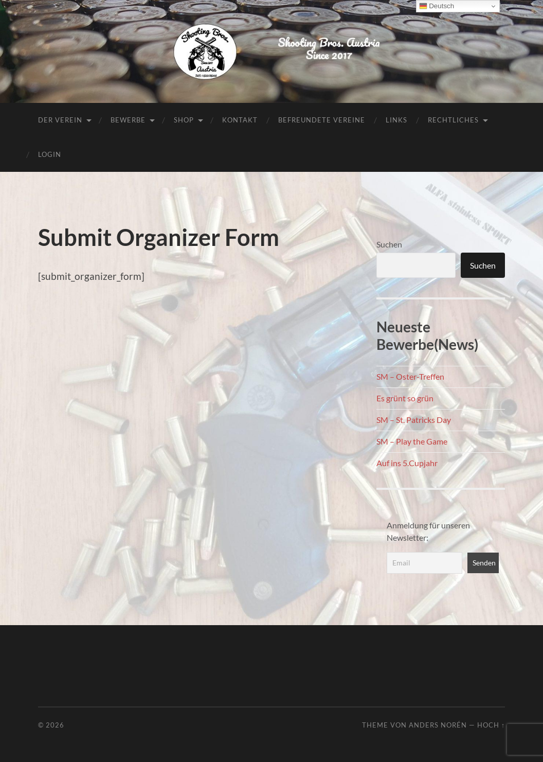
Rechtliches (453, 120)
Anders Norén (438, 725)
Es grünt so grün (404, 398)
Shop (184, 120)
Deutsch (437, 6)
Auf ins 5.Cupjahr (407, 463)
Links (396, 120)
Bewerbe (128, 120)
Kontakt (240, 120)
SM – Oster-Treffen (410, 376)
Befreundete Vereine (321, 120)
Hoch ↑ (491, 725)
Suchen (389, 244)
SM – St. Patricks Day (413, 419)
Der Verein (60, 120)
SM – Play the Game (411, 441)
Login (49, 154)
